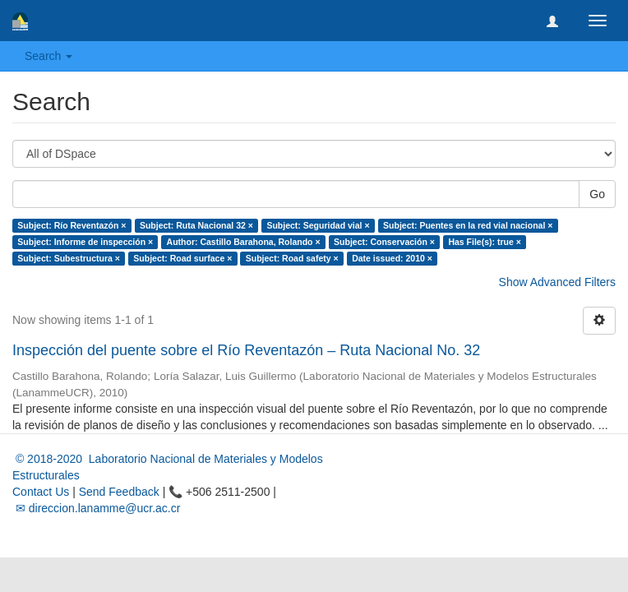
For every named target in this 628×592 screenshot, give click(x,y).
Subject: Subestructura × (68, 258)
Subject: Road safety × (292, 258)
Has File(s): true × (484, 242)
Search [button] (48, 55)
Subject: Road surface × (182, 258)
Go (597, 194)
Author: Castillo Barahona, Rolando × (244, 242)
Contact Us (40, 491)
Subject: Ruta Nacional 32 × (196, 225)
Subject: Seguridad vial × (317, 225)
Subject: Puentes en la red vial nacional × (467, 225)
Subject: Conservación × (384, 242)
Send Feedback (119, 491)
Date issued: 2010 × (392, 258)
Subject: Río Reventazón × (71, 225)
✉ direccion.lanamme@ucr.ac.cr (96, 508)
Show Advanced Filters (557, 282)
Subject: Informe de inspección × (85, 242)
